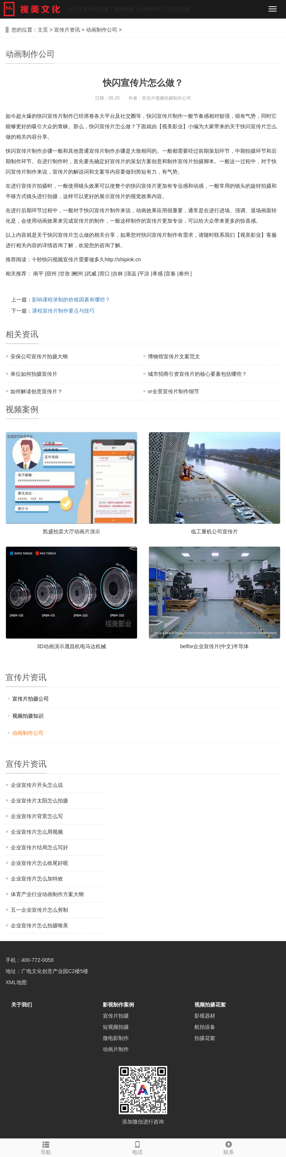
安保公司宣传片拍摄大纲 (39, 356)
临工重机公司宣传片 (214, 531)
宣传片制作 (29, 151)
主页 (43, 30)
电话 (137, 1147)
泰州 (184, 274)
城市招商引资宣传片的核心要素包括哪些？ (197, 374)
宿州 (51, 274)
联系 (229, 1147)
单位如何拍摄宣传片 (33, 374)
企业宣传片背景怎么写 (37, 816)
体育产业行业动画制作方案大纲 (47, 894)
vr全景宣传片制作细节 (173, 391)
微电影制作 (116, 1038)
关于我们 (21, 1005)
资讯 (30, 334)
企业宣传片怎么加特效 (37, 879)
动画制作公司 (101, 30)
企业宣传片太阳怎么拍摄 (39, 801)
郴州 (78, 274)
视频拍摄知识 (28, 716)
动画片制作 (116, 1049)
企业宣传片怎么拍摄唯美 (39, 925)
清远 (131, 274)
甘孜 (65, 274)
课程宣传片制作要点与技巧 (63, 311)
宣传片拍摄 (116, 1016)
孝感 (157, 274)
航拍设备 (204, 1027)
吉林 (117, 274)
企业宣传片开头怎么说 (37, 785)
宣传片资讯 (67, 30)
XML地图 (16, 982)
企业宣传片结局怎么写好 (39, 847)
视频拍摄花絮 (210, 1005)
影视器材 (204, 1016)
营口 (104, 274)
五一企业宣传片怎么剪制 (39, 910)
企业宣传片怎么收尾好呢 (39, 863)
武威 (91, 274)
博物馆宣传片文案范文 (174, 356)
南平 (38, 274)
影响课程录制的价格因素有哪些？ (71, 300)
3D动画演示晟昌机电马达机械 (71, 646)
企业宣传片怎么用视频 (37, 832)
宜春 (170, 274)
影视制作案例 (118, 1005)
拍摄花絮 (204, 1038)
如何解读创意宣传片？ (36, 391)
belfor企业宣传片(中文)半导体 (214, 646)
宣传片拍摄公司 (30, 699)
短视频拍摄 (116, 1027)
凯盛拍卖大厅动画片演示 (71, 531)
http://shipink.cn (123, 259)
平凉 (144, 274)
